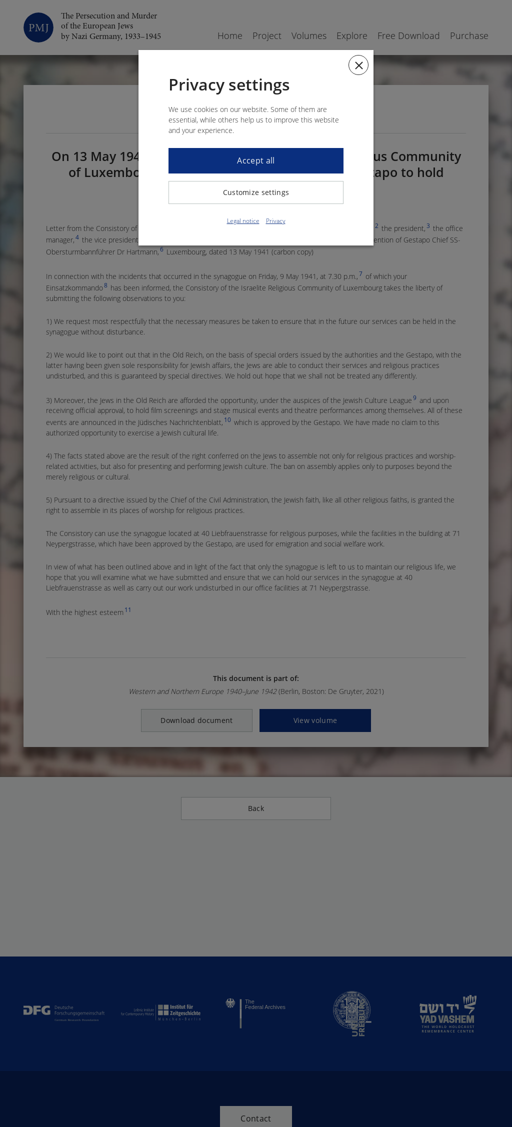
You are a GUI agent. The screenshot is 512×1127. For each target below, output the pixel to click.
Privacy (276, 220)
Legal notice (243, 220)
